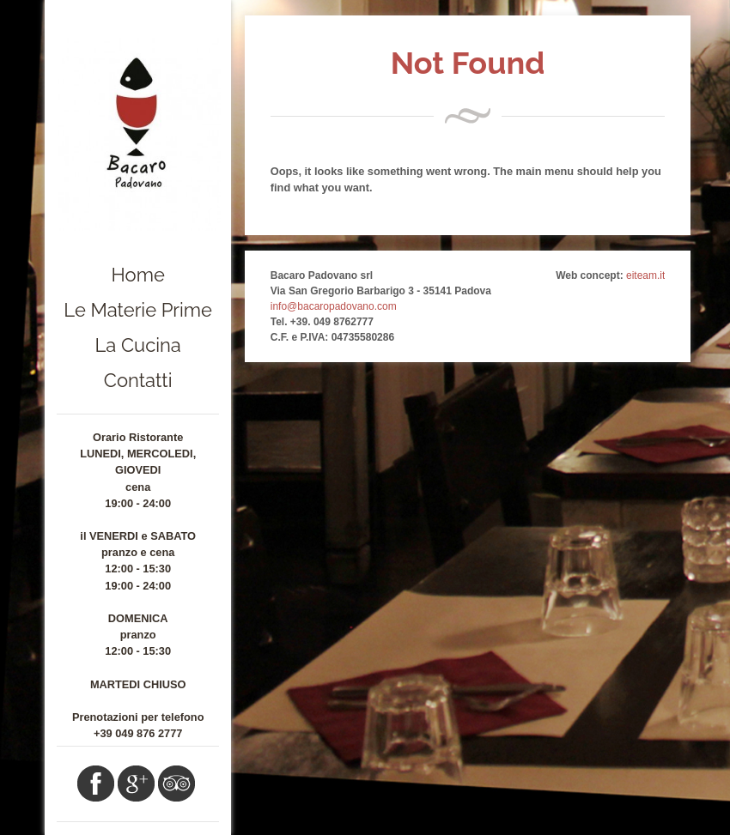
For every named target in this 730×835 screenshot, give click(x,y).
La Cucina (138, 345)
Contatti (138, 380)
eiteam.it (645, 275)
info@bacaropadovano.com (334, 306)
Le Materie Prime (138, 310)
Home (138, 274)
